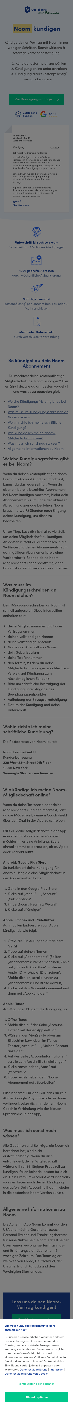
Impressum (56, 1369)
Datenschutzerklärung (33, 1369)
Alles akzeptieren (37, 1397)
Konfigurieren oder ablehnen (36, 1383)
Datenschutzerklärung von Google (26, 1373)
